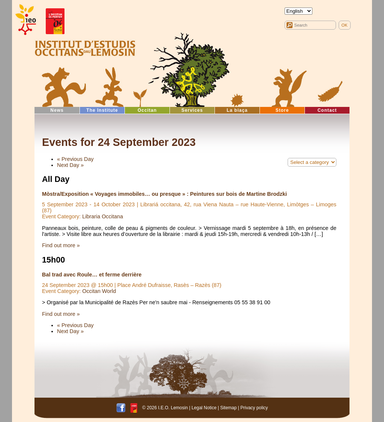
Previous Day (75, 159)
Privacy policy (254, 407)
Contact (327, 110)
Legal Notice (204, 407)
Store (282, 110)
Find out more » (61, 245)
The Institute (102, 110)
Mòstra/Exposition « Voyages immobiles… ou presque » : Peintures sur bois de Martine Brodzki (164, 194)
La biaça (237, 110)
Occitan (147, 110)
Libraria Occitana (102, 216)
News (56, 110)
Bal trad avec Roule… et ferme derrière (92, 275)
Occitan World (99, 291)
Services (192, 110)
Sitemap (228, 407)
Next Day (70, 165)
